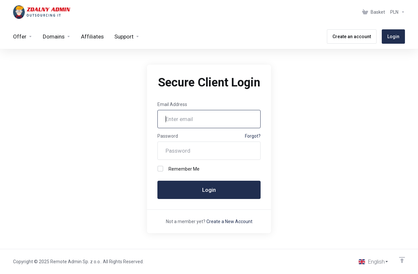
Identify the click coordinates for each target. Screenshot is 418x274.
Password (167, 136)
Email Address (172, 104)
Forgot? (253, 136)
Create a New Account (229, 221)
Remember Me (178, 169)
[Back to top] (402, 260)
